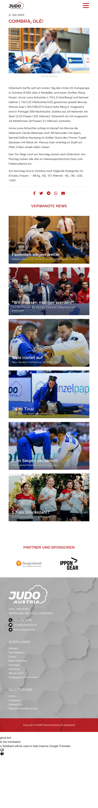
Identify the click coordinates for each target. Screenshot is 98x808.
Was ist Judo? (16, 673)
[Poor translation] (2, 752)
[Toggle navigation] (85, 5)
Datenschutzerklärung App (23, 708)
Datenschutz (16, 704)
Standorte (14, 669)
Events (12, 656)
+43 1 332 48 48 (20, 620)
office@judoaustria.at (23, 624)
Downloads (14, 665)
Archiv (12, 696)
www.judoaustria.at (22, 629)
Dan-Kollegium (16, 652)
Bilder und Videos (18, 660)
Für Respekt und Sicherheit (23, 677)
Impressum (15, 700)
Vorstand (13, 648)
